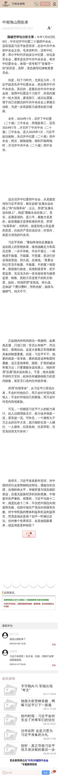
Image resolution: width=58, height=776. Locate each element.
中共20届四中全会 (38, 760)
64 (29, 536)
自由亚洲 (7, 28)
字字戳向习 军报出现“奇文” (37, 688)
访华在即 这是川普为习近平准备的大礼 (37, 733)
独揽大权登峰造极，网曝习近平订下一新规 (38, 703)
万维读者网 (18, 3)
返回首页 (45, 4)
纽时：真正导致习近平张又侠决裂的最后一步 (38, 747)
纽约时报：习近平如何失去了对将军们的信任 (38, 718)
